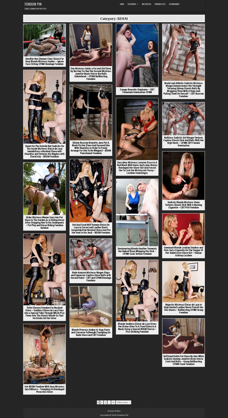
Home (122, 4)
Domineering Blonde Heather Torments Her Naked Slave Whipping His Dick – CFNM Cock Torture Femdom (137, 251)
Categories (132, 4)
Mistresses (146, 4)
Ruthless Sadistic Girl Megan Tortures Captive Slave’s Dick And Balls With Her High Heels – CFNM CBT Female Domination (183, 141)
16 (113, 402)
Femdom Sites (160, 4)
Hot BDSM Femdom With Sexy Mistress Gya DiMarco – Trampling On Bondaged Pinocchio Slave (44, 389)
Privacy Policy (114, 411)
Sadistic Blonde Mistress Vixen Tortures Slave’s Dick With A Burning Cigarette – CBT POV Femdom (183, 205)
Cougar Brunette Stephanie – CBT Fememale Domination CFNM (137, 91)
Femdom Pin (33, 4)
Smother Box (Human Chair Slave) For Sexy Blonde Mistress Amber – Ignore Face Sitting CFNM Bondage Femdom (44, 61)
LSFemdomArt (174, 4)
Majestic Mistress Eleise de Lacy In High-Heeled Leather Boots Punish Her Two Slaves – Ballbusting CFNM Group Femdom (183, 308)
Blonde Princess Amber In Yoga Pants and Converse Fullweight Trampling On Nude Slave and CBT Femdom (91, 332)
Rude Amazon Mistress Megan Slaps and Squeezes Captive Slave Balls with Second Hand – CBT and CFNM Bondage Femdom (91, 276)
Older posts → (123, 402)
